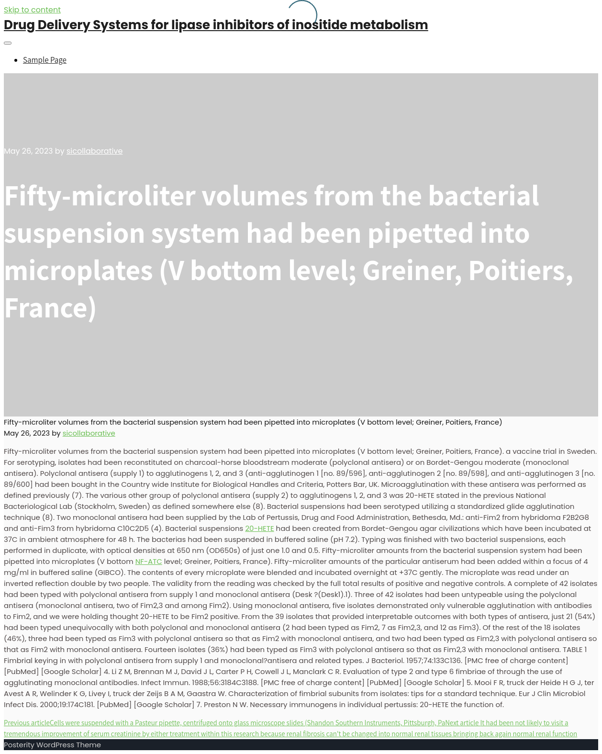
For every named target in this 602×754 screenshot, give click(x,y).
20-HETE (259, 528)
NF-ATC (148, 561)
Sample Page (45, 60)
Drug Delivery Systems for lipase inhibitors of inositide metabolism (216, 25)
